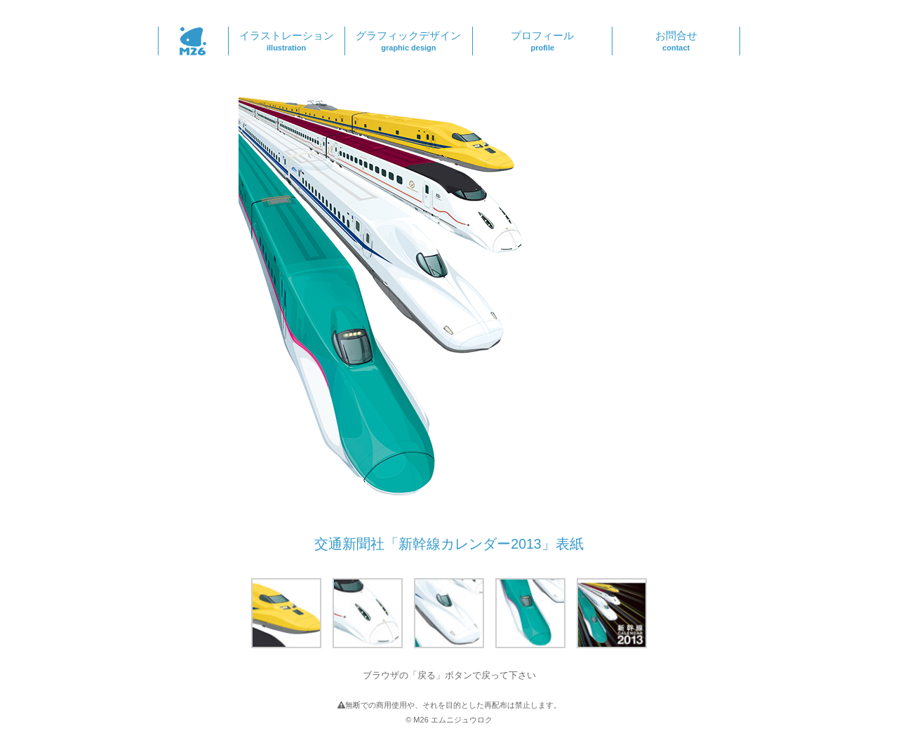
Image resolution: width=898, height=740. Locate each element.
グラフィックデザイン (409, 40)
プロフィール (542, 40)
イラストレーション (286, 40)
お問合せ (675, 40)
